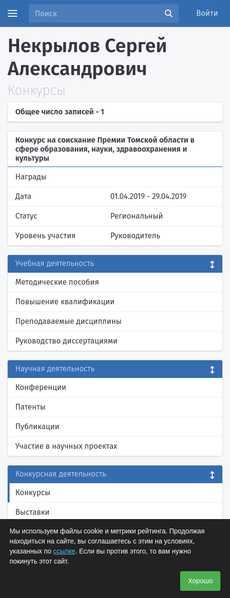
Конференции (40, 387)
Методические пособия (57, 282)
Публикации (37, 426)
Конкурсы (32, 492)
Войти (207, 13)
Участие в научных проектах (66, 446)
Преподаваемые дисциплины (68, 321)
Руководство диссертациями (66, 340)
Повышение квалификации (65, 301)
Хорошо (200, 581)
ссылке (64, 551)
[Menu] (12, 13)
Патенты (30, 406)
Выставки (32, 512)
